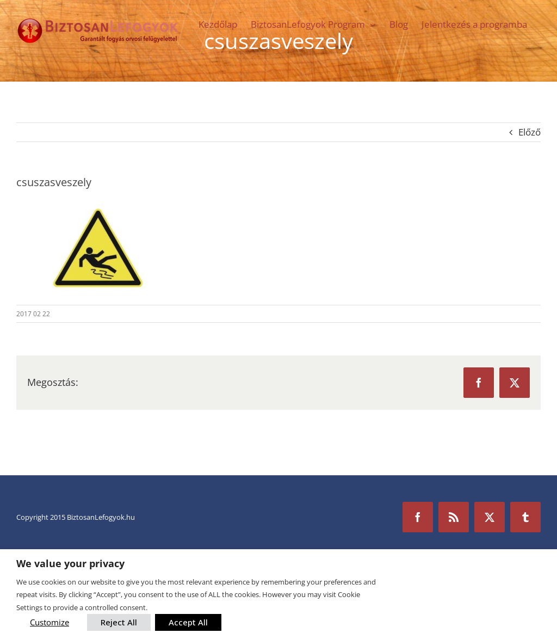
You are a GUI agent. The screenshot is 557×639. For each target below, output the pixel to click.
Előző (529, 132)
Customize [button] (49, 622)
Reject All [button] (119, 622)
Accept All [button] (188, 622)
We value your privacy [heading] (70, 563)
